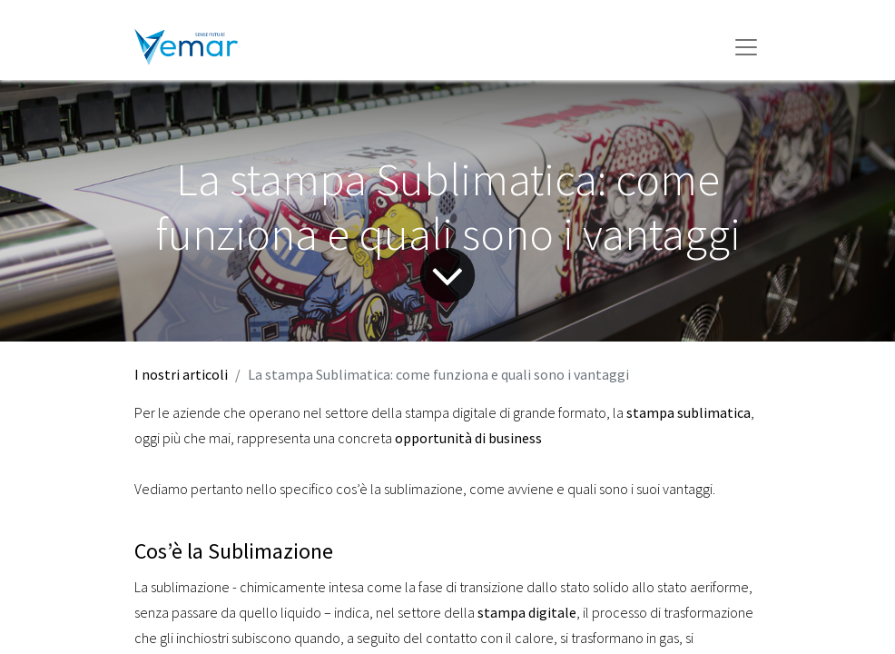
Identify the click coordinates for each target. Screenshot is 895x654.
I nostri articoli (181, 374)
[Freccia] (447, 275)
